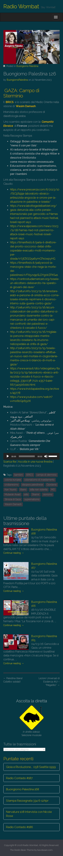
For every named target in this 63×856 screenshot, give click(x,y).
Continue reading (13, 553)
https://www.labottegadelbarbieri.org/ (33, 205)
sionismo (47, 494)
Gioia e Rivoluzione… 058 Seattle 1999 (31, 767)
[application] (31, 456)
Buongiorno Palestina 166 (44, 603)
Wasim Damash (13, 504)
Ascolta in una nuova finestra (35, 461)
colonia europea (13, 479)
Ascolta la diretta (31, 700)
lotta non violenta (38, 489)
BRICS (29, 474)
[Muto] (46, 456)
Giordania (51, 484)
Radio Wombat (21, 6)
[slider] (27, 456)
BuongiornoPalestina (17, 79)
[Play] (7, 456)
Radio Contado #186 (19, 827)
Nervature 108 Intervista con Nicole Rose (29, 814)
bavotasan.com (45, 850)
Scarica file (9, 461)
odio (26, 494)
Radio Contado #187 (19, 778)
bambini (18, 474)
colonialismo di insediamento (39, 479)
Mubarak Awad (12, 494)
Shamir (35, 494)
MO (53, 489)
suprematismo (31, 499)
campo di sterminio (46, 474)
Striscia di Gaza (13, 499)
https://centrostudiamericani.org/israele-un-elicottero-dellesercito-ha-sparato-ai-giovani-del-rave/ (34, 283)
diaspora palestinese (32, 484)
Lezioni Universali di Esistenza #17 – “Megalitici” (49, 681)
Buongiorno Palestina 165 (44, 638)
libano (23, 489)
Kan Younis (10, 489)
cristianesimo (11, 484)
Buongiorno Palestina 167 (44, 565)
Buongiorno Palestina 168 (44, 531)
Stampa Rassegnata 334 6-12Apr (27, 800)
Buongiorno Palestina (27, 66)
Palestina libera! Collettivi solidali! (13, 680)
